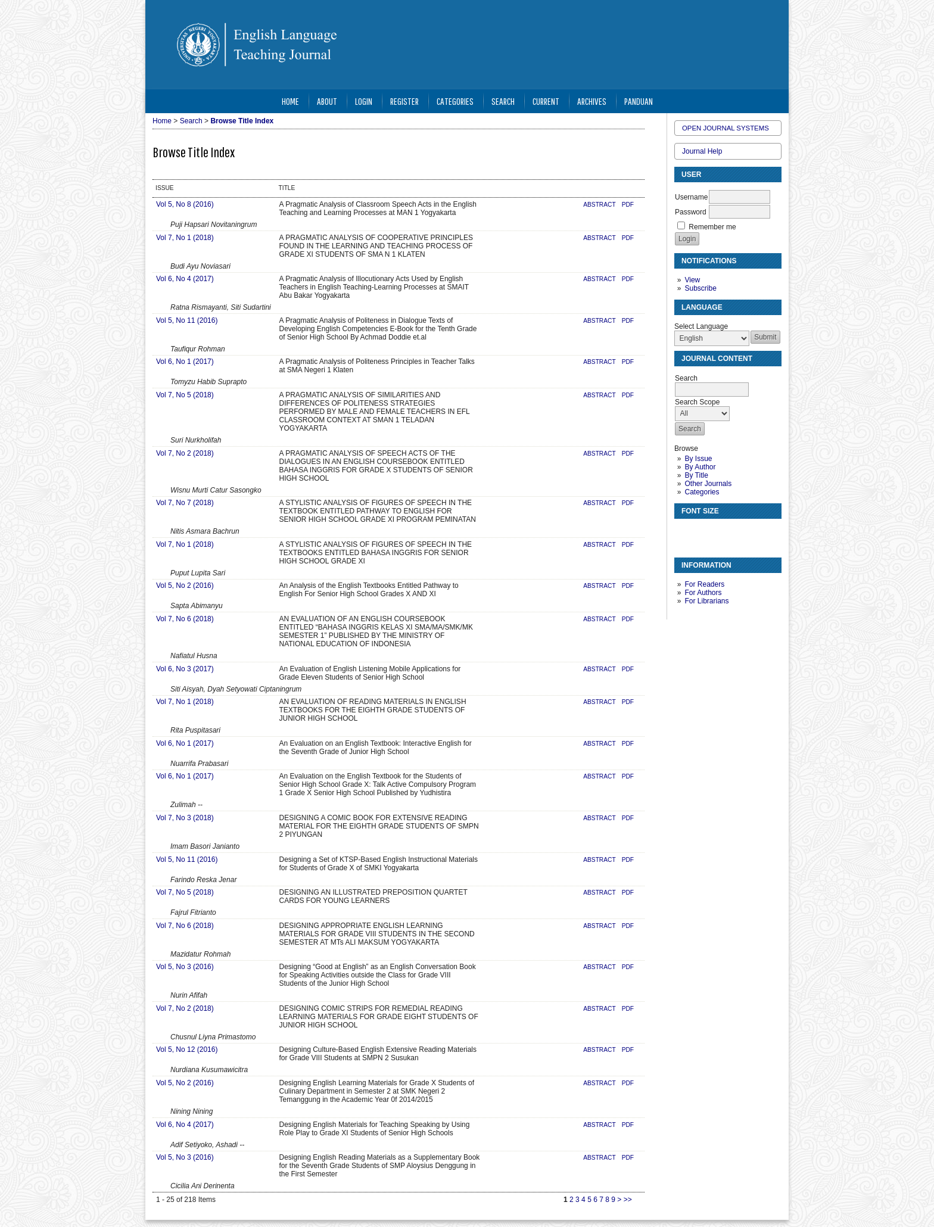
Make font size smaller (685, 533)
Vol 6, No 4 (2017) (185, 279)
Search (503, 101)
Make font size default (704, 533)
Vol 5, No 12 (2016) (186, 1049)
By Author (699, 467)
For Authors (702, 592)
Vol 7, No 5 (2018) (185, 395)
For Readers (704, 584)
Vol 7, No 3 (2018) (185, 818)
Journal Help (702, 151)
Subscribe (700, 288)
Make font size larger (723, 533)
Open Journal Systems (725, 128)
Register (404, 101)
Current (546, 101)
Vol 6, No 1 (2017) (185, 361)
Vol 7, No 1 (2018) (185, 237)
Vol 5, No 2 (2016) (185, 585)
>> (628, 1199)
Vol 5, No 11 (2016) (186, 320)
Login (363, 101)
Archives (591, 101)
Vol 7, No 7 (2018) (185, 503)
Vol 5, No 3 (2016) (185, 967)
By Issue (698, 458)
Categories (701, 492)
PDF (628, 204)
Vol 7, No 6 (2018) (185, 619)
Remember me (712, 227)
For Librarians (706, 601)
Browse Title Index (241, 121)
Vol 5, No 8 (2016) (185, 204)
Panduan (638, 101)
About (327, 101)
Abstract (599, 204)
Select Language (701, 326)
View (692, 280)
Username (691, 197)
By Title (696, 475)
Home (290, 101)
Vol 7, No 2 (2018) (185, 453)
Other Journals (707, 483)
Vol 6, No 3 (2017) (185, 669)
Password (690, 212)
